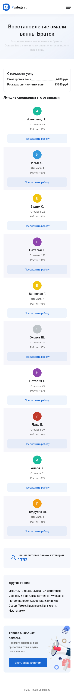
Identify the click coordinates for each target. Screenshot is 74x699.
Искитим (14, 591)
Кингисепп (49, 605)
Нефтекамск (17, 610)
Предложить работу (37, 138)
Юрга (32, 595)
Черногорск (53, 591)
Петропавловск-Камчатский (27, 600)
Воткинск (43, 595)
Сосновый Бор (18, 595)
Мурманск (57, 595)
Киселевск (34, 605)
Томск (22, 605)
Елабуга (52, 600)
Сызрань (38, 591)
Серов (13, 605)
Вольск (26, 591)
